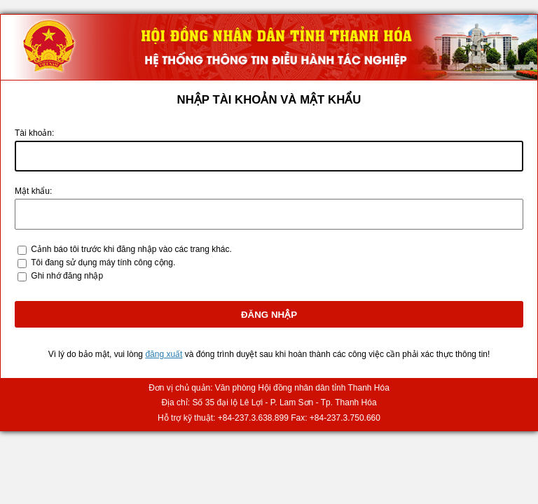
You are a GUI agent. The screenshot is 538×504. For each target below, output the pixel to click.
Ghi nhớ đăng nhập (67, 276)
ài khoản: (34, 133)
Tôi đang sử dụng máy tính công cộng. (103, 262)
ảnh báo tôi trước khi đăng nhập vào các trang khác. (131, 249)
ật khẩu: (33, 191)
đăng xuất (163, 354)
